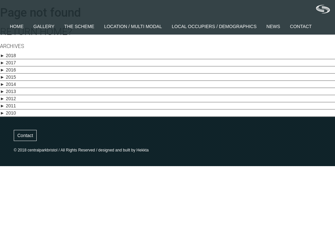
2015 (8, 77)
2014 (8, 84)
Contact (301, 26)
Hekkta (142, 150)
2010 (8, 113)
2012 (8, 98)
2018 (8, 55)
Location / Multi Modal (133, 26)
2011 (8, 105)
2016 (8, 69)
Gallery (43, 26)
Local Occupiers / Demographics (214, 26)
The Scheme (79, 26)
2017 (8, 62)
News (273, 26)
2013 (8, 91)
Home (17, 26)
